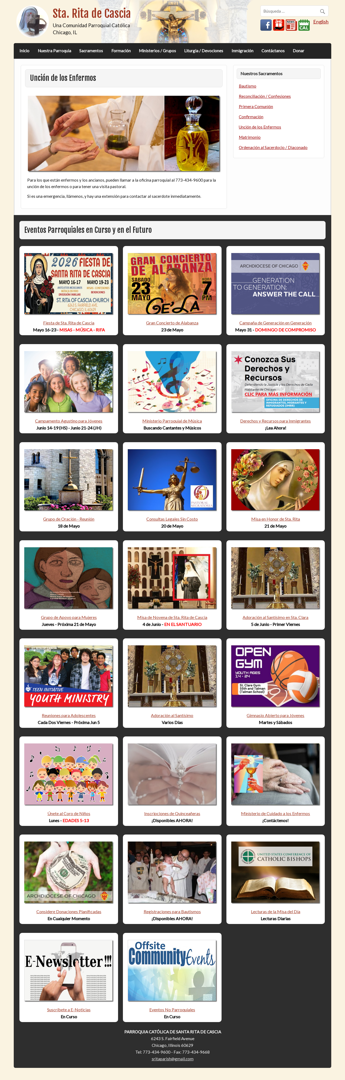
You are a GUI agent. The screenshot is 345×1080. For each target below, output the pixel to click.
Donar (298, 50)
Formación (121, 50)
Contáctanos (273, 50)
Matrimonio (250, 137)
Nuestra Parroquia (54, 50)
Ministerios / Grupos (157, 50)
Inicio (24, 50)
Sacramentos (91, 50)
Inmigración (242, 50)
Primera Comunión (256, 106)
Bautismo (247, 86)
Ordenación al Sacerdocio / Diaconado (273, 147)
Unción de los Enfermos (260, 126)
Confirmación (251, 116)
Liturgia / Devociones (203, 50)
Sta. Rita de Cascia (92, 13)
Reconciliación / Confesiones (265, 96)
